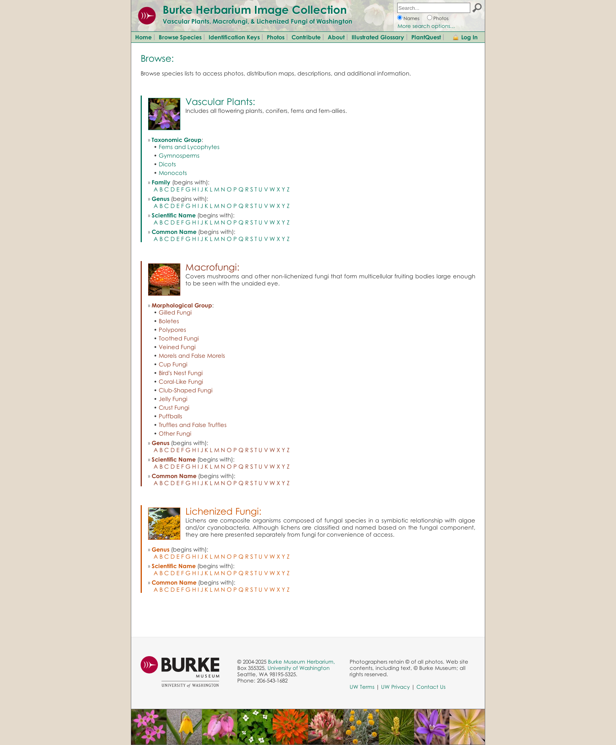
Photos (441, 18)
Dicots (167, 163)
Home (143, 36)
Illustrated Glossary (378, 36)
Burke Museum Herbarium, (301, 662)
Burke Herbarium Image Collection (255, 9)
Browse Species (180, 36)
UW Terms (362, 687)
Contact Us (431, 687)
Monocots (173, 172)
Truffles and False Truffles (193, 424)
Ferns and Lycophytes (189, 146)
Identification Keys (234, 36)
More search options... (426, 26)
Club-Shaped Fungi (186, 390)
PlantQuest (426, 36)
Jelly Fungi (173, 398)
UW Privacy (395, 687)
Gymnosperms (179, 155)
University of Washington (299, 668)
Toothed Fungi (179, 338)
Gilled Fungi (175, 312)
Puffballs (170, 415)
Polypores (172, 329)
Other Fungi (175, 433)
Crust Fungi (174, 407)
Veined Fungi (177, 346)
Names (411, 18)
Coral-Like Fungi (181, 381)
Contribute (306, 36)
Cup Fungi (173, 364)
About (336, 36)
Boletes (169, 320)
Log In (469, 36)
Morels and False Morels (192, 355)
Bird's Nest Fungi (181, 372)
